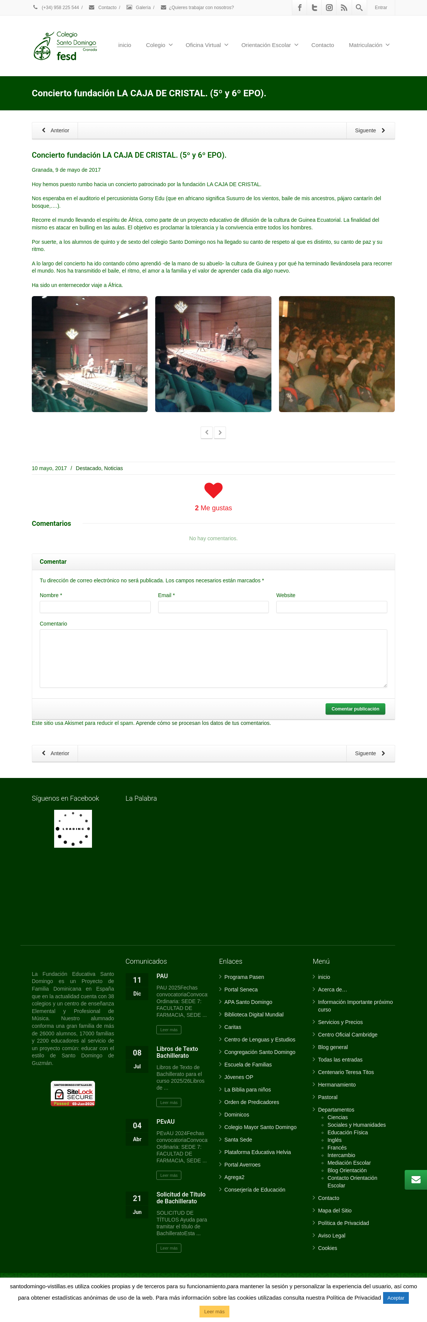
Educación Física (347, 1132)
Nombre (51, 595)
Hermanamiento (337, 1085)
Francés (337, 1148)
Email (166, 595)
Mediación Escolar (349, 1163)
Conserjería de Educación (254, 1190)
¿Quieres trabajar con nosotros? (197, 7)
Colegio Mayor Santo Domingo (260, 1127)
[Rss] (344, 7)
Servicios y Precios (340, 1022)
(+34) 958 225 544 (55, 7)
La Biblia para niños (247, 1090)
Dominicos (236, 1115)
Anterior (54, 131)
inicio (124, 45)
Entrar (381, 7)
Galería (138, 7)
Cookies (327, 1248)
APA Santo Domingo (248, 1002)
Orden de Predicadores (251, 1102)
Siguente (371, 131)
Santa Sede (238, 1140)
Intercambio (341, 1155)
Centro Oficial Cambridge (347, 1035)
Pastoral (327, 1097)
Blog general (333, 1047)
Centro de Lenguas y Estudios (260, 1040)
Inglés (334, 1140)
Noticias (113, 468)
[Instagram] (329, 7)
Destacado (88, 468)
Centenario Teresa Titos (346, 1072)
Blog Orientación (347, 1170)
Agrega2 (234, 1177)
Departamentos (336, 1110)
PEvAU (165, 1121)
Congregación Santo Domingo (260, 1052)
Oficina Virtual (207, 44)
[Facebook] (299, 7)
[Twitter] (314, 7)
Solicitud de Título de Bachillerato (181, 1198)
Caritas (232, 1027)
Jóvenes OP (238, 1077)
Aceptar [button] (396, 1298)
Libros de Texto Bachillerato (177, 1052)
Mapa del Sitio (335, 1211)
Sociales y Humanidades (356, 1125)
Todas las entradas (340, 1060)
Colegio (159, 44)
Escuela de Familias (248, 1065)
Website (285, 595)
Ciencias (337, 1117)
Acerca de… (332, 989)
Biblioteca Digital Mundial (254, 1014)
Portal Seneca (241, 989)
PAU (162, 976)
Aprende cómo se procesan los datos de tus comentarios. (203, 723)
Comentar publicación (355, 709)
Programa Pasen (244, 977)
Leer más (169, 1029)
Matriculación (369, 44)
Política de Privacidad (343, 1223)
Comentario (53, 624)
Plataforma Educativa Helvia (257, 1152)
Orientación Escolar (270, 44)
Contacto (102, 7)
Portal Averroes (242, 1165)
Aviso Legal (331, 1236)
